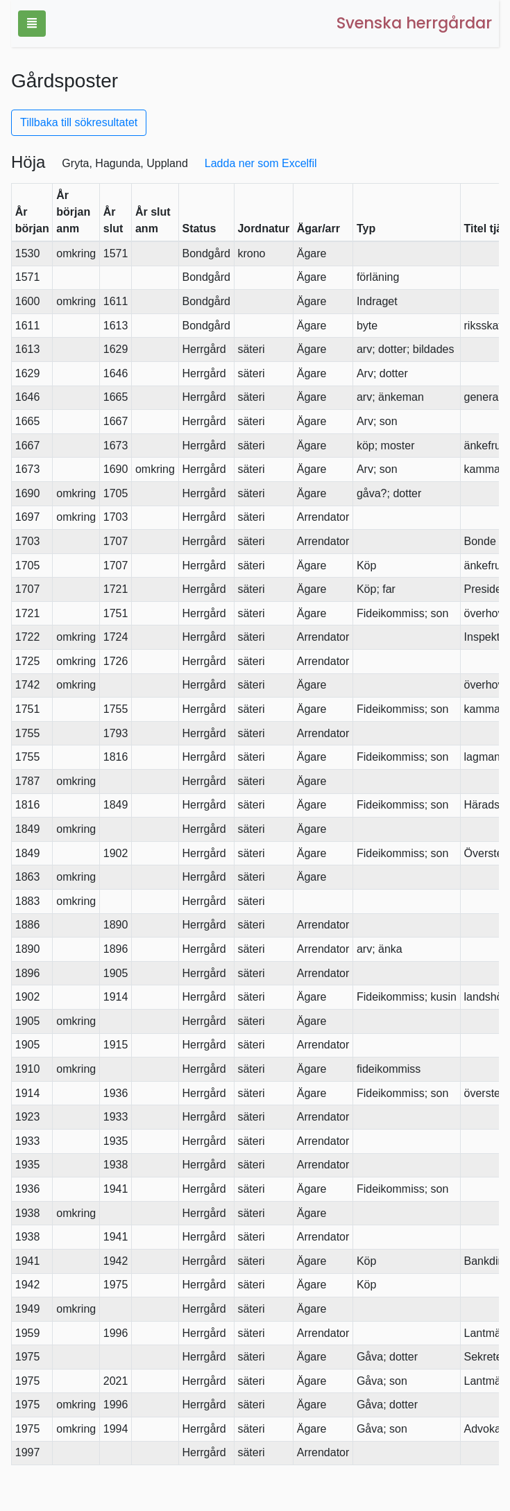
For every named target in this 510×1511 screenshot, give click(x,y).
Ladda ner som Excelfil (261, 163)
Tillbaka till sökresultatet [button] (78, 122)
